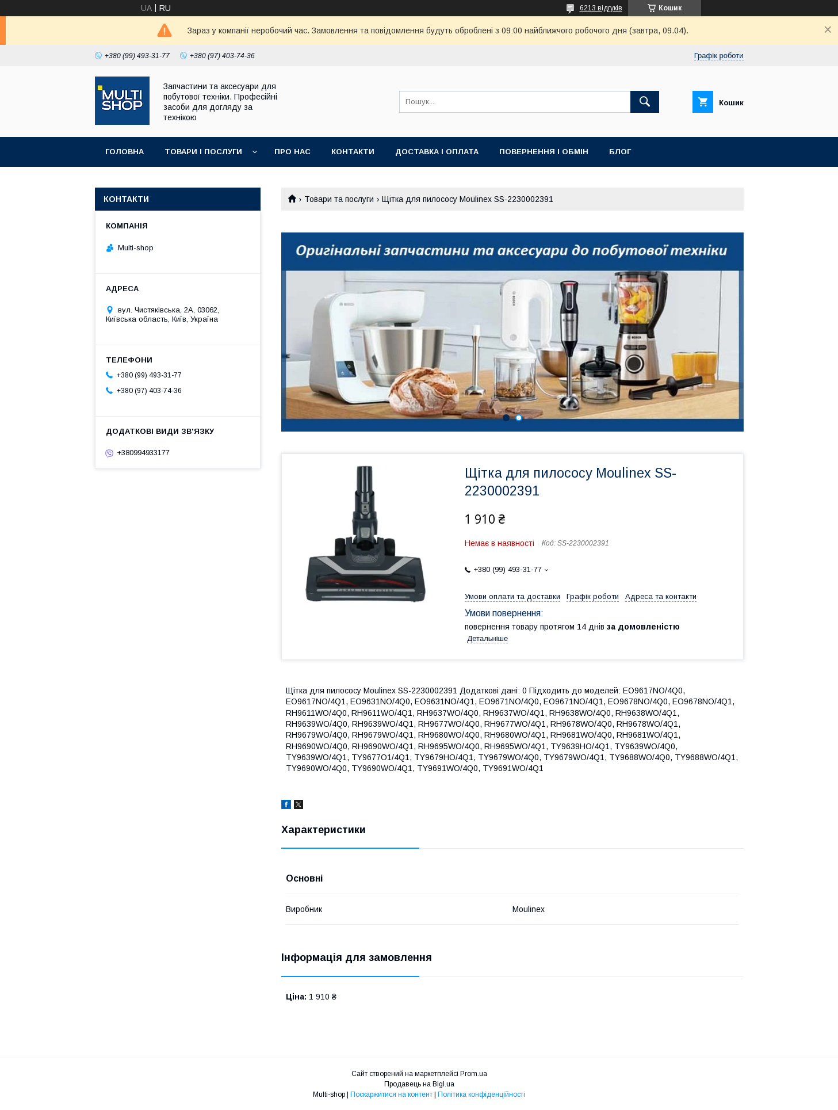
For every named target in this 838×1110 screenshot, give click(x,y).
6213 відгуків (601, 8)
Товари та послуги (339, 199)
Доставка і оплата (437, 151)
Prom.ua (473, 1074)
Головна (124, 151)
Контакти (352, 151)
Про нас (292, 151)
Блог (620, 151)
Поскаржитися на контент (391, 1094)
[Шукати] (644, 102)
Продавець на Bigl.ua (419, 1084)
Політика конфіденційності (481, 1094)
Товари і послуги (203, 151)
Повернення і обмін (543, 151)
